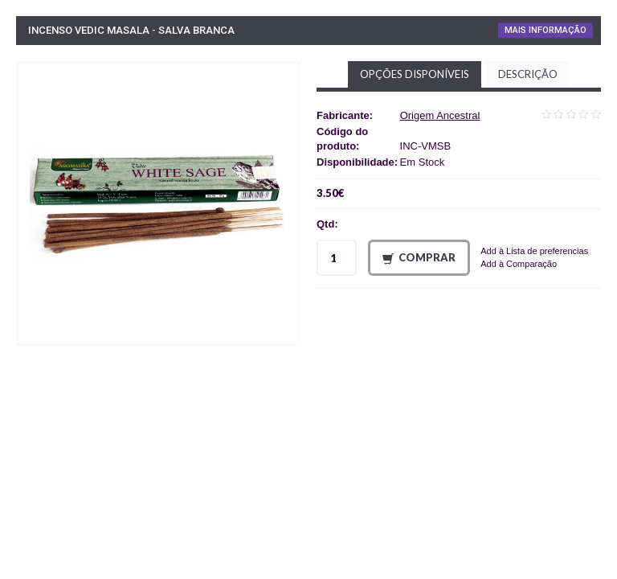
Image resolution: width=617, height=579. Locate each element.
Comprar (419, 258)
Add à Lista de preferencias (534, 251)
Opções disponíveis (414, 74)
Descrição (528, 74)
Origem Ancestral (440, 115)
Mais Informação (545, 30)
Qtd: (327, 224)
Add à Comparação (518, 264)
